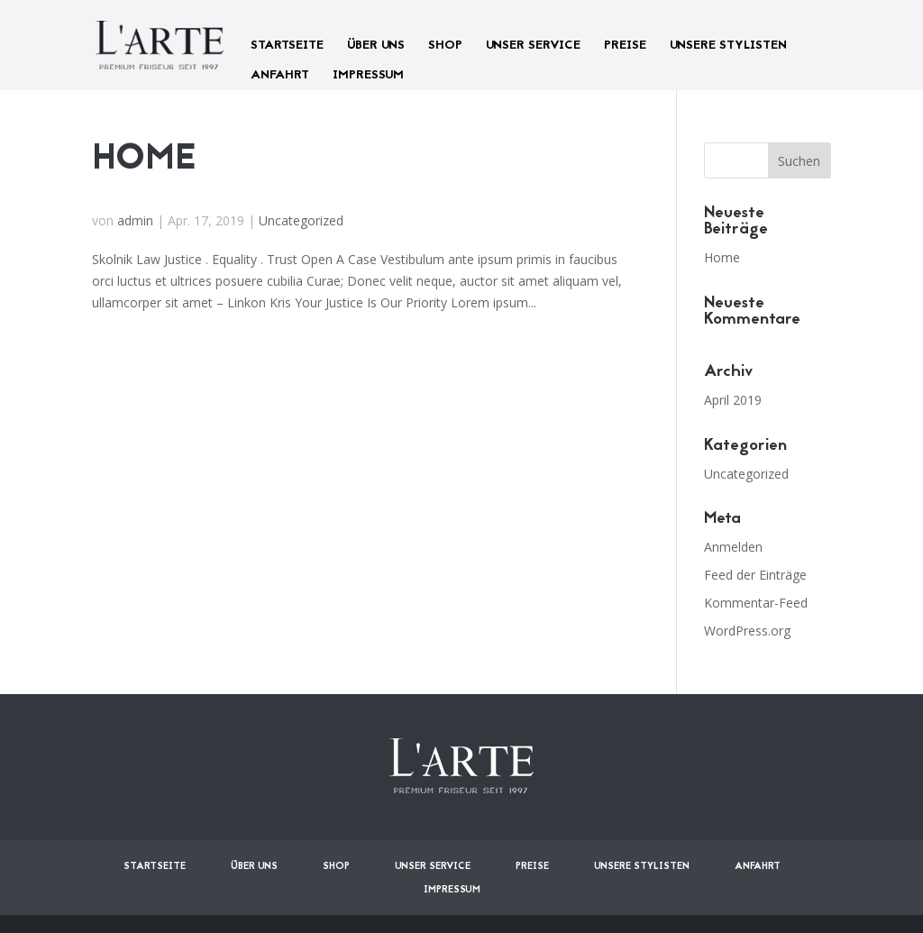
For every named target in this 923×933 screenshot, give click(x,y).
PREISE (625, 45)
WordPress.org (747, 630)
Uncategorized (301, 220)
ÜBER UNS (376, 45)
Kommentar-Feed (756, 602)
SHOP (445, 45)
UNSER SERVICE (533, 45)
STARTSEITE (287, 45)
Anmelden (733, 546)
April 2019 (733, 399)
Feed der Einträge (755, 574)
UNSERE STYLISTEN (728, 45)
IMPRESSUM (368, 75)
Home (144, 160)
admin (135, 220)
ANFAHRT (280, 75)
